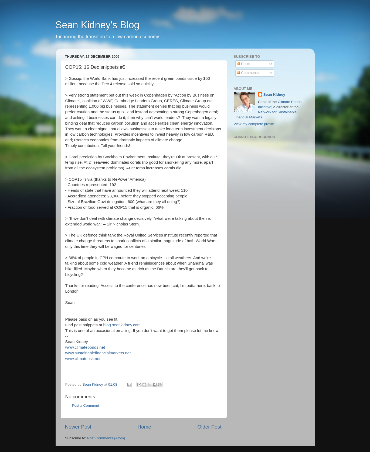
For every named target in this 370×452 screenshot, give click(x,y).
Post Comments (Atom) (106, 438)
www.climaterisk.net (82, 359)
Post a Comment (85, 405)
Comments (248, 73)
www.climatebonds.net (85, 347)
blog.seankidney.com (122, 325)
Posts (243, 64)
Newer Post (78, 427)
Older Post (209, 427)
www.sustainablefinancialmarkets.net (98, 353)
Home (144, 427)
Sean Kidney (274, 95)
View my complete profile (254, 124)
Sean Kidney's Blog (98, 24)
